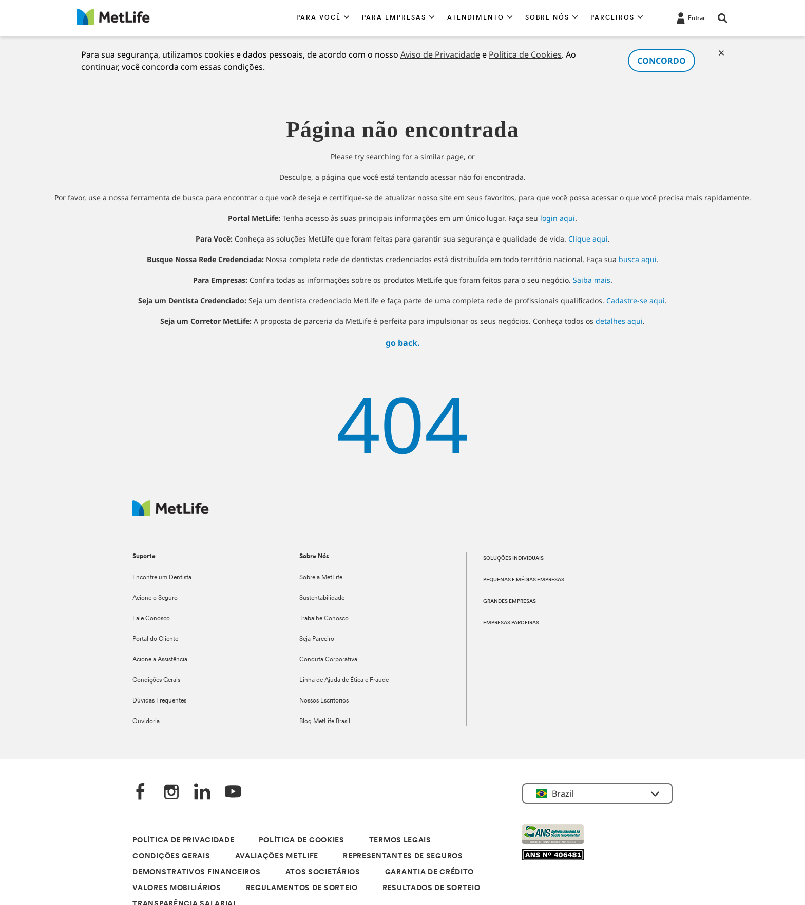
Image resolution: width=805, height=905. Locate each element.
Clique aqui (588, 239)
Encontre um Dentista (161, 578)
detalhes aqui (619, 321)
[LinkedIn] (202, 792)
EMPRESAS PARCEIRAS (511, 623)
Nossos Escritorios (324, 701)
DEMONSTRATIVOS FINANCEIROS (196, 872)
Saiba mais (591, 280)
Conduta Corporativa (328, 660)
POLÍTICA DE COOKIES (301, 840)
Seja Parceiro (316, 639)
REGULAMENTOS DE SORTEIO (302, 888)
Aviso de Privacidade (440, 54)
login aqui (557, 218)
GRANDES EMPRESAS (509, 601)
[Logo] (170, 514)
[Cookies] (721, 53)
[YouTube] (233, 792)
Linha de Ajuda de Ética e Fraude (344, 680)
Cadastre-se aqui (635, 300)
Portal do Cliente (155, 639)
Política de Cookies (525, 54)
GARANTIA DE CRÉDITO (429, 872)
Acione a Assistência (159, 660)
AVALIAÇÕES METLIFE (277, 856)
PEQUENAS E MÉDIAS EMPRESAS (523, 580)
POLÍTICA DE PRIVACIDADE (183, 840)
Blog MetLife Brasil (324, 721)
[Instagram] (171, 792)
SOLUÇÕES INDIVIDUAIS (513, 558)
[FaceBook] (140, 792)
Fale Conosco (151, 619)
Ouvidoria (146, 721)
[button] (323, 18)
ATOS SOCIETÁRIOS (322, 872)
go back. (403, 342)
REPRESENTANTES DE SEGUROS (403, 856)
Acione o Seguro (155, 598)
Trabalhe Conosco (324, 619)
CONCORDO (661, 60)
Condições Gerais (156, 680)
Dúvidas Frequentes (159, 701)
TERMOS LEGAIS (400, 840)
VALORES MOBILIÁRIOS (176, 888)
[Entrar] (690, 17)
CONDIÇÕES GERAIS (171, 856)
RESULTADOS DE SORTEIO (431, 888)
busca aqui (638, 259)
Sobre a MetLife (320, 578)
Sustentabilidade (321, 598)
